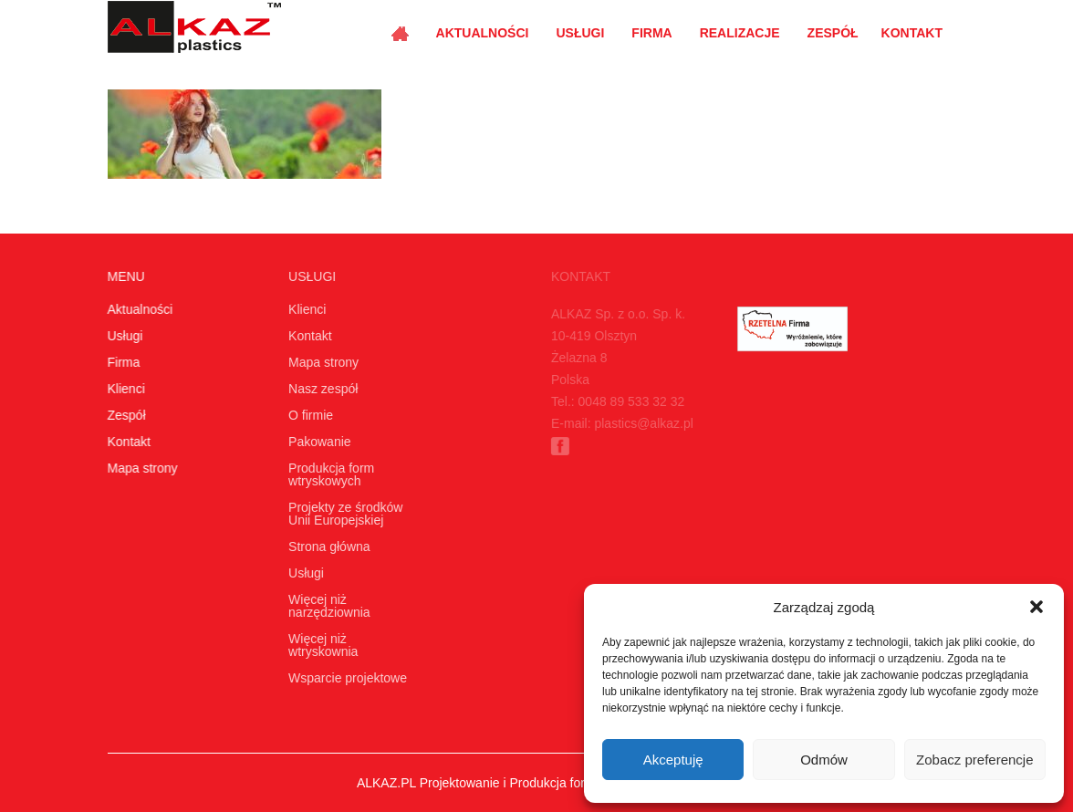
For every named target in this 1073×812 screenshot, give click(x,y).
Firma (651, 33)
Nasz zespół (320, 388)
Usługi (580, 33)
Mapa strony (142, 468)
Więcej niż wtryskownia (320, 645)
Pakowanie (317, 441)
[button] (1036, 607)
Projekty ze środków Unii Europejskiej (343, 513)
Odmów (824, 759)
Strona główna (327, 546)
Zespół (833, 33)
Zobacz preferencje (974, 759)
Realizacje (740, 33)
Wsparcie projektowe (345, 678)
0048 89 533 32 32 (627, 401)
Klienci (125, 388)
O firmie (308, 415)
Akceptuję (673, 759)
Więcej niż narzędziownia (327, 605)
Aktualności (482, 33)
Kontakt (912, 33)
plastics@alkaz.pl (639, 423)
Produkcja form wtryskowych (328, 474)
